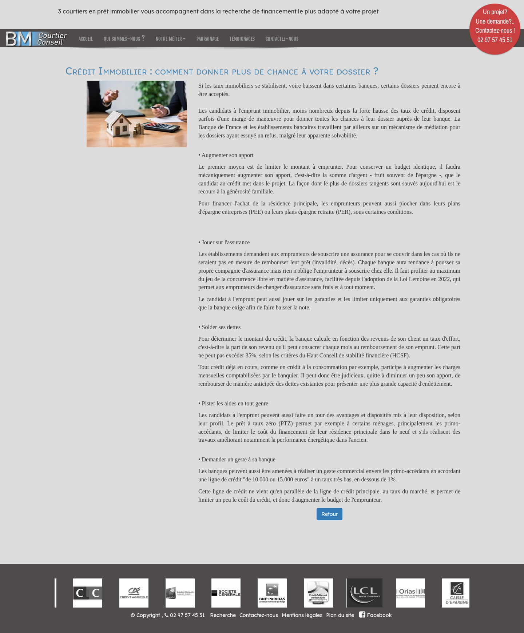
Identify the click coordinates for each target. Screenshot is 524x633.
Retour (329, 514)
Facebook (375, 615)
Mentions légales (302, 615)
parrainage (207, 38)
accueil (86, 38)
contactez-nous (282, 38)
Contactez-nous (258, 615)
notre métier (171, 38)
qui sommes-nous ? (124, 38)
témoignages (242, 38)
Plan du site (340, 615)
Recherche (223, 615)
